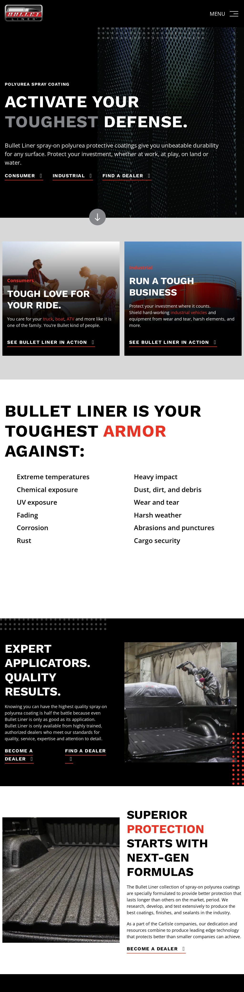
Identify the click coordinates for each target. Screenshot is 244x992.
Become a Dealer (19, 755)
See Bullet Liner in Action (47, 342)
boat (59, 319)
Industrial (69, 175)
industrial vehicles (189, 312)
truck (48, 319)
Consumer (20, 175)
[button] (224, 13)
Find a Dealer (122, 175)
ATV (70, 319)
